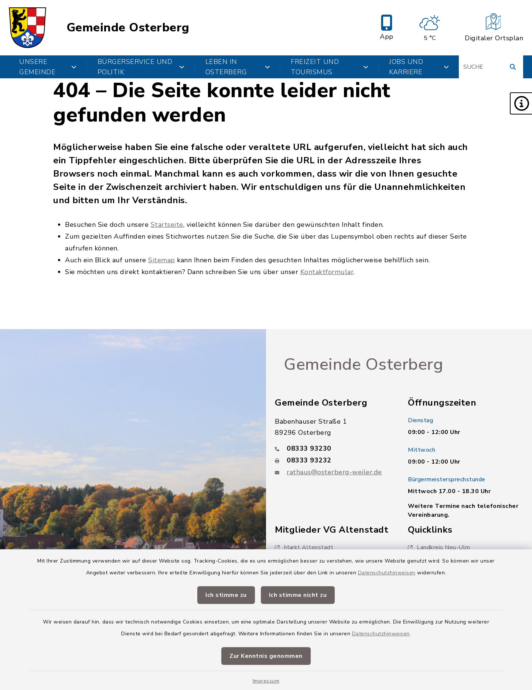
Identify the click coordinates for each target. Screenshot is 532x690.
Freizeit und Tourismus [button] (329, 66)
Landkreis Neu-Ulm (439, 547)
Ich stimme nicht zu (298, 595)
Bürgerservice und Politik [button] (141, 66)
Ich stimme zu (226, 595)
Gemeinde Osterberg (128, 28)
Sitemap (161, 260)
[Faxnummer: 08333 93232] (332, 460)
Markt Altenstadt (304, 547)
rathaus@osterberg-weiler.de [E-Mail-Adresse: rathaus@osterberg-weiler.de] (334, 472)
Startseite (167, 224)
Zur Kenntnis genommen (266, 656)
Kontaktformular (327, 271)
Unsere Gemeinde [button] (48, 66)
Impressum (266, 680)
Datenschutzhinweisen (387, 572)
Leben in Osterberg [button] (237, 66)
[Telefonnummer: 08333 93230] (332, 448)
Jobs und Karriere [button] (419, 66)
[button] (521, 103)
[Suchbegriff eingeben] (491, 66)
